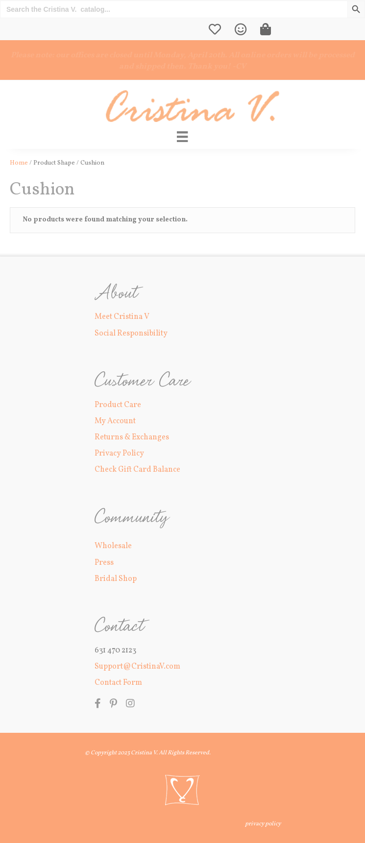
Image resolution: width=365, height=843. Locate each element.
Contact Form (118, 682)
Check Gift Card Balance (137, 469)
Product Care (118, 405)
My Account (115, 421)
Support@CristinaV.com (137, 666)
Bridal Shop (116, 579)
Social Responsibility (131, 333)
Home (19, 163)
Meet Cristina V (122, 317)
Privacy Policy (119, 453)
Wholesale (113, 546)
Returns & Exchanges (132, 437)
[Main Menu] (182, 136)
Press (104, 562)
